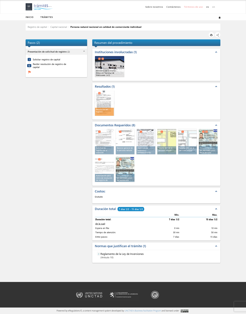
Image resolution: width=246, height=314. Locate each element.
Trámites (46, 17)
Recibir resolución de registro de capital (49, 66)
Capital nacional (58, 26)
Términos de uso (193, 6)
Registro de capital (37, 26)
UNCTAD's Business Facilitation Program (143, 310)
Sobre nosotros (154, 6)
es (207, 6)
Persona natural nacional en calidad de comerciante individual (105, 26)
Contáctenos (173, 6)
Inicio (29, 17)
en (213, 6)
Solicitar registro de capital (46, 59)
